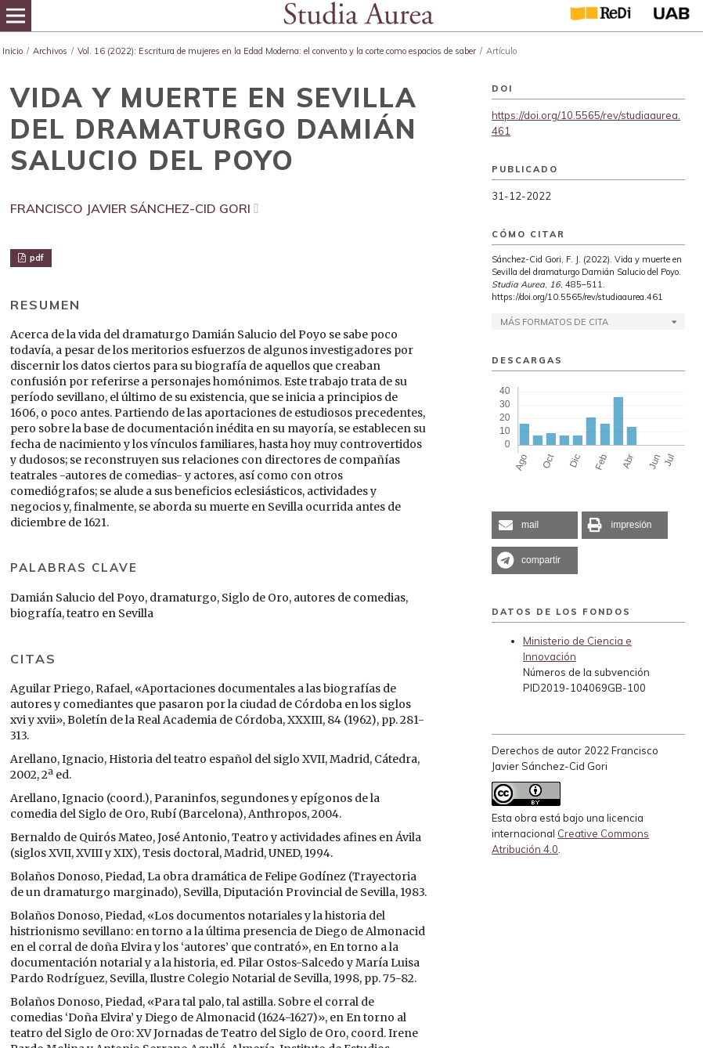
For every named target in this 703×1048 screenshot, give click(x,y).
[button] (535, 525)
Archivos (50, 51)
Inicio (12, 51)
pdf (35, 257)
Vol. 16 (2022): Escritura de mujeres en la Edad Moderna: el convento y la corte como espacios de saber (277, 51)
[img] (358, 15)
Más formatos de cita (554, 321)
